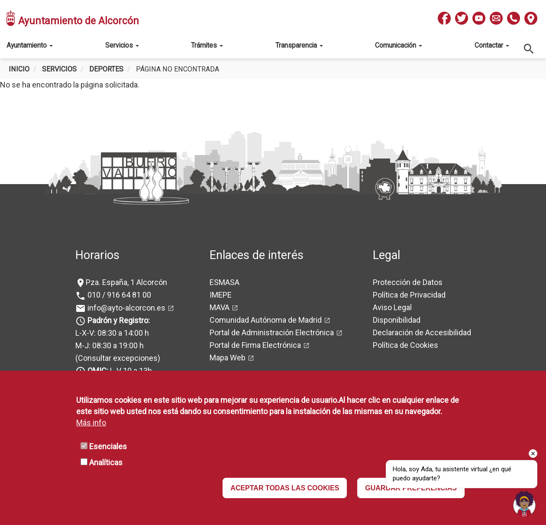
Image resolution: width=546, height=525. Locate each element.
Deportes (106, 69)
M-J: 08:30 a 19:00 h (109, 345)
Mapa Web (228, 357)
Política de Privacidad (409, 294)
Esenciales (108, 446)
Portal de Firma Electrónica (255, 345)
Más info (91, 422)
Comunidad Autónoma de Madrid (266, 319)
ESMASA (224, 282)
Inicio (19, 69)
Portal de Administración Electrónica (272, 332)
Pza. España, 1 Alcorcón (126, 282)
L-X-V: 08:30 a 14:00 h (112, 332)
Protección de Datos (408, 282)
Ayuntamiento (29, 45)
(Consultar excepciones (116, 358)
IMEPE (221, 294)
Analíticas (106, 462)
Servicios (122, 45)
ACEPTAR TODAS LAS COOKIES (284, 488)
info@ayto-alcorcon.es (125, 307)
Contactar (492, 45)
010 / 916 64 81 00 (118, 294)
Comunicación (398, 45)
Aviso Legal (392, 307)
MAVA (219, 307)
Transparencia (299, 45)
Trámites (207, 45)
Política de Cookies (405, 345)
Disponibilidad (396, 319)
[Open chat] (524, 503)
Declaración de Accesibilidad (422, 332)
